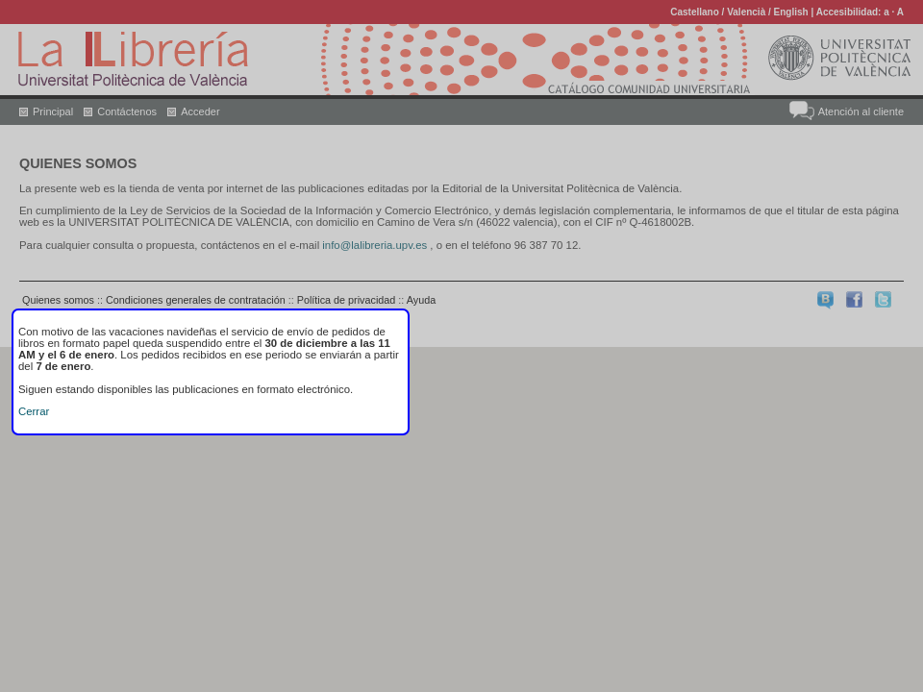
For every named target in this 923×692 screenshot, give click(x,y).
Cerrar (33, 411)
